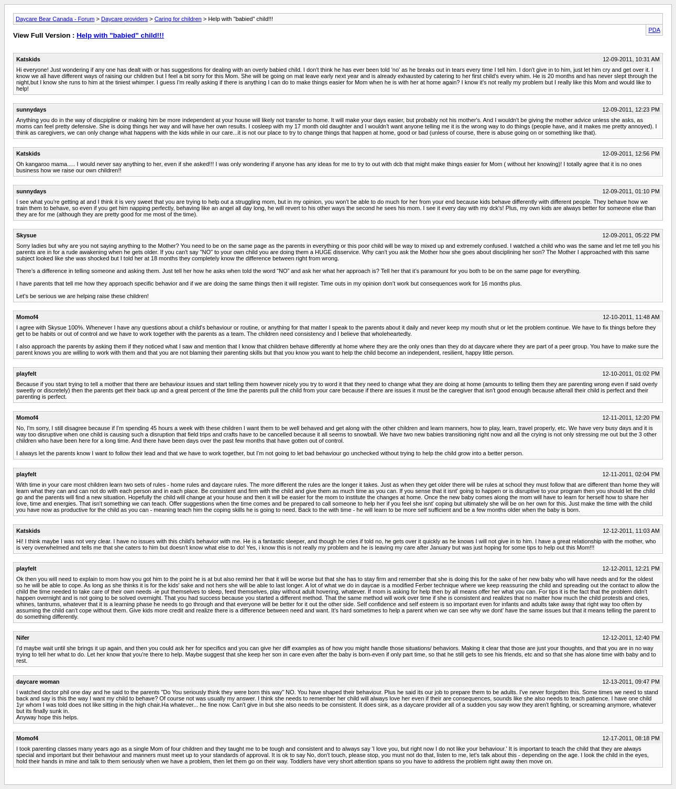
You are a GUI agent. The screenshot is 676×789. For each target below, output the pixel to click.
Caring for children (178, 19)
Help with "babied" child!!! (120, 35)
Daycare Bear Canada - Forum (55, 19)
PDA (654, 30)
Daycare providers (124, 19)
